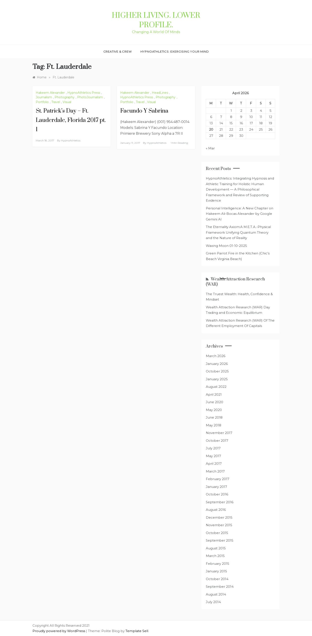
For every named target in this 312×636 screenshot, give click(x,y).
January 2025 (217, 379)
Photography (65, 97)
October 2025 (217, 371)
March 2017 (215, 471)
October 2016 (217, 494)
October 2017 (217, 441)
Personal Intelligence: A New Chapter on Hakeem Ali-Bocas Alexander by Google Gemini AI (239, 213)
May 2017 (213, 456)
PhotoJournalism (90, 97)
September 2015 (219, 540)
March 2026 (215, 356)
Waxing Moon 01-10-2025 (226, 246)
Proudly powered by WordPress (59, 631)
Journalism (44, 97)
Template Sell (136, 631)
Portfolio (42, 102)
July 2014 (213, 602)
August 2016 (216, 510)
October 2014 (217, 579)
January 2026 (217, 364)
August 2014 (216, 594)
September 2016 (219, 502)
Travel (55, 102)
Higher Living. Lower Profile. (156, 20)
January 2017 (216, 487)
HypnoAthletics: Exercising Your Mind (174, 51)
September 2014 (220, 586)
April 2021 (214, 394)
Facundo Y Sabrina (144, 111)
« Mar (210, 148)
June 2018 (214, 417)
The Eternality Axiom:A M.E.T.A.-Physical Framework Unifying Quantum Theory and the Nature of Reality (238, 232)
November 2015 (219, 525)
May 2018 (213, 425)
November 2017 (219, 433)
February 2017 (217, 479)
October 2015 (217, 533)
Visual (67, 102)
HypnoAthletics (70, 140)
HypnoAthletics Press (83, 93)
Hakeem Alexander (50, 93)
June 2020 (214, 402)
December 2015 (219, 517)
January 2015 (216, 571)
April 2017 (214, 463)
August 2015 (216, 548)
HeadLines (160, 93)
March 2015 (215, 556)
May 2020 (214, 410)
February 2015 (217, 564)
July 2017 (213, 448)
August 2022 (216, 387)
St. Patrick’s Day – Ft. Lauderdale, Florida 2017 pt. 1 (71, 120)
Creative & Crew (117, 51)
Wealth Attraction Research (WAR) (235, 282)
